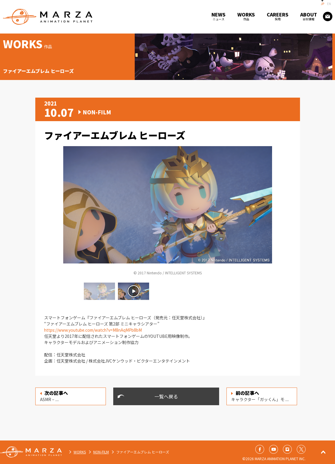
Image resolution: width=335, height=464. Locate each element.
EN (329, 3)
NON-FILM (101, 451)
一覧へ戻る (166, 396)
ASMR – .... (54, 395)
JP (322, 3)
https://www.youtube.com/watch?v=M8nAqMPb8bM (94, 330)
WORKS (80, 451)
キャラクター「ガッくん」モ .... (260, 395)
